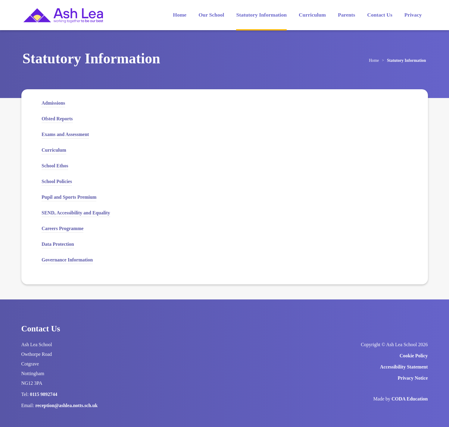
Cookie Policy (414, 355)
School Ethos (55, 165)
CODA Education (409, 398)
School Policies (57, 181)
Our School (211, 15)
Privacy (413, 15)
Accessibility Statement (404, 366)
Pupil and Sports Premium (69, 197)
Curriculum (312, 15)
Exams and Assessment (65, 134)
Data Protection (58, 245)
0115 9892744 (43, 394)
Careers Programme (62, 228)
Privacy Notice (413, 378)
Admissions (53, 103)
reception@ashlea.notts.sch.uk (66, 405)
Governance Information (67, 259)
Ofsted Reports (57, 118)
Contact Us (379, 15)
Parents (346, 15)
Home (179, 15)
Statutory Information (261, 15)
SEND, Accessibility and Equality (76, 212)
